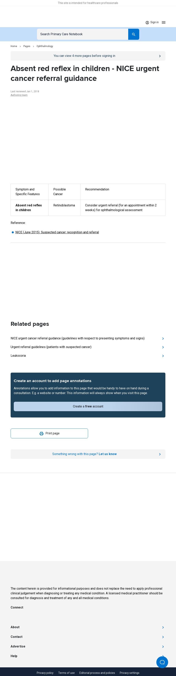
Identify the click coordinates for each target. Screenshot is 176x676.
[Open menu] (163, 22)
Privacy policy (45, 672)
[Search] (133, 34)
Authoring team (19, 95)
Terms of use (66, 672)
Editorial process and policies (97, 672)
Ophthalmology (45, 46)
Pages (26, 46)
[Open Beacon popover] (162, 662)
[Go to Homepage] (23, 22)
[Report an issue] (88, 454)
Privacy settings (129, 672)
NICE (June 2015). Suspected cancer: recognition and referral (57, 232)
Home (14, 46)
